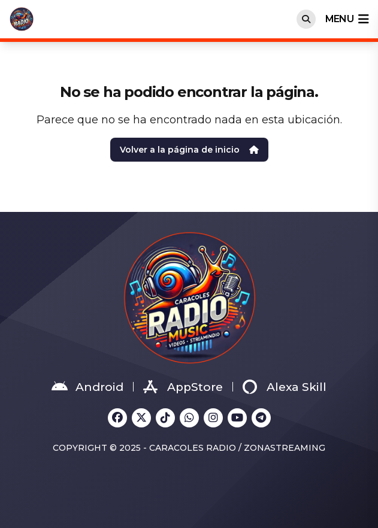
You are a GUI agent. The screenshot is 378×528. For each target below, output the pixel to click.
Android (87, 387)
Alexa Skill (284, 387)
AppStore (183, 387)
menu (346, 19)
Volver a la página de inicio (189, 149)
